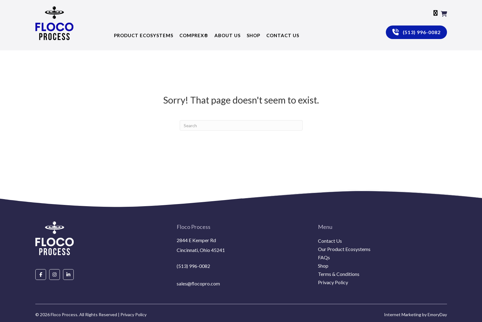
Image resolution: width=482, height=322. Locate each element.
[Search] (241, 125)
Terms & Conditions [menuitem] (338, 274)
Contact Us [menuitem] (330, 241)
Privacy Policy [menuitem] (333, 282)
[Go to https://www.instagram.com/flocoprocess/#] (54, 274)
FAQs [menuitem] (324, 257)
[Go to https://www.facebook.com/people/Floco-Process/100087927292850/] (40, 274)
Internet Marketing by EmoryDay (415, 314)
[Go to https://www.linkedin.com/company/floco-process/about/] (68, 274)
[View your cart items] (444, 13)
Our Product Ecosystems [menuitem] (344, 249)
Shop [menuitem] (323, 266)
